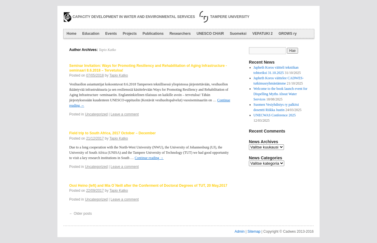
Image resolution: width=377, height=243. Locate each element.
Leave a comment (125, 114)
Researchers (180, 34)
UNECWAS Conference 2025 (275, 115)
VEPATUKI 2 (262, 34)
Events (111, 34)
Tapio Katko (107, 50)
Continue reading (149, 158)
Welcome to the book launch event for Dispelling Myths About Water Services (280, 94)
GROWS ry (288, 34)
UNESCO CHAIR (210, 34)
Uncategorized (96, 114)
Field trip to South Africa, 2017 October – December (112, 133)
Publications (153, 34)
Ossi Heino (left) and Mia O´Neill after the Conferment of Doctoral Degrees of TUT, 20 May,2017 (148, 186)
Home (71, 34)
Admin (239, 231)
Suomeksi (238, 34)
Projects (130, 34)
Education (90, 34)
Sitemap (253, 231)
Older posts (80, 213)
